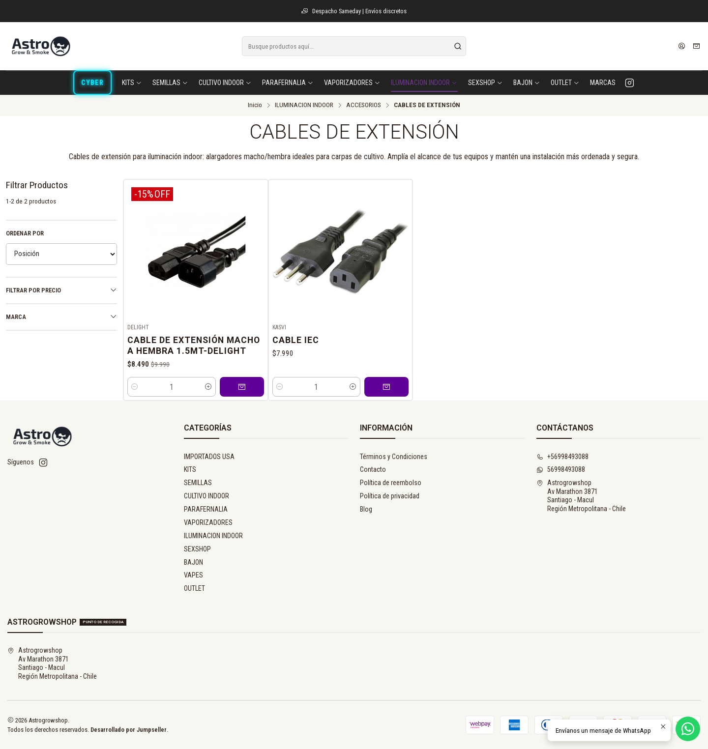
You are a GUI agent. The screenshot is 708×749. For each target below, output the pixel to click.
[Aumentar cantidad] (208, 386)
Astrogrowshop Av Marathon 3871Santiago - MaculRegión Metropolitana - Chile (581, 496)
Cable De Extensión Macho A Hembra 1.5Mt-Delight (193, 345)
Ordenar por (25, 233)
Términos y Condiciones (393, 457)
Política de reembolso (390, 483)
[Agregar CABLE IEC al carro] (386, 387)
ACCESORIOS (363, 105)
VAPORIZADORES (208, 522)
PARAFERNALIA (206, 509)
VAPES (193, 575)
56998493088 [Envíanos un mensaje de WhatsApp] (560, 469)
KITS (190, 469)
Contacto (373, 469)
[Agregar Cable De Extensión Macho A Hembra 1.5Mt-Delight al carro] (242, 387)
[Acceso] (681, 46)
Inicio (255, 105)
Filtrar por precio (61, 290)
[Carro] (696, 46)
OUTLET (194, 588)
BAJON (193, 562)
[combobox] (354, 46)
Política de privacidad (389, 496)
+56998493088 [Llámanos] (562, 457)
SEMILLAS (198, 483)
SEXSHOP (197, 549)
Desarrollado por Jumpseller (128, 729)
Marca (61, 316)
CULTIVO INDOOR (206, 496)
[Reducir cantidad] (135, 386)
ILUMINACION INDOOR (304, 105)
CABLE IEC (295, 340)
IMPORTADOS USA (209, 457)
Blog (366, 509)
